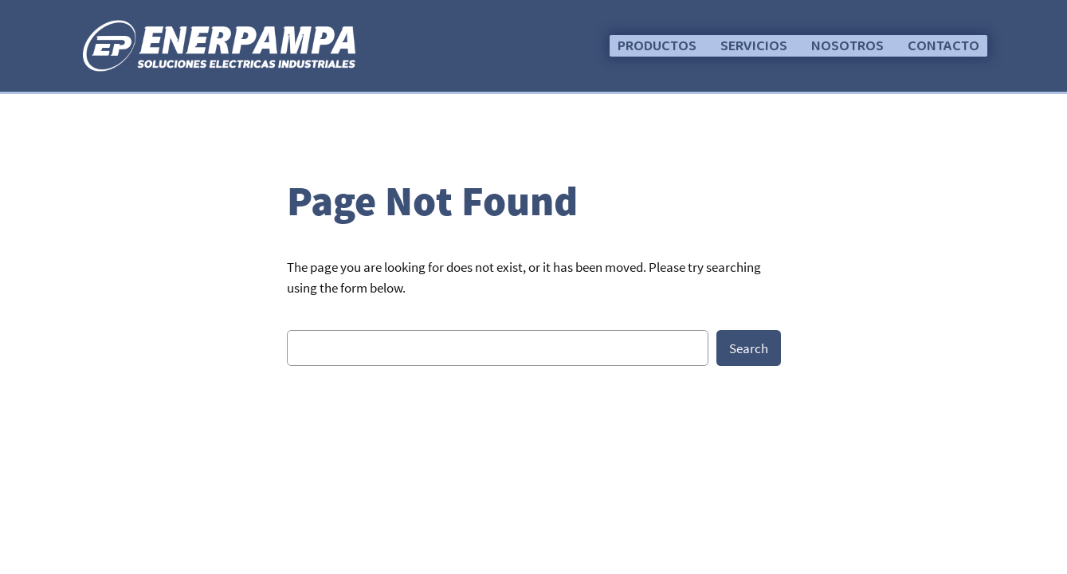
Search (748, 348)
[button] (657, 46)
